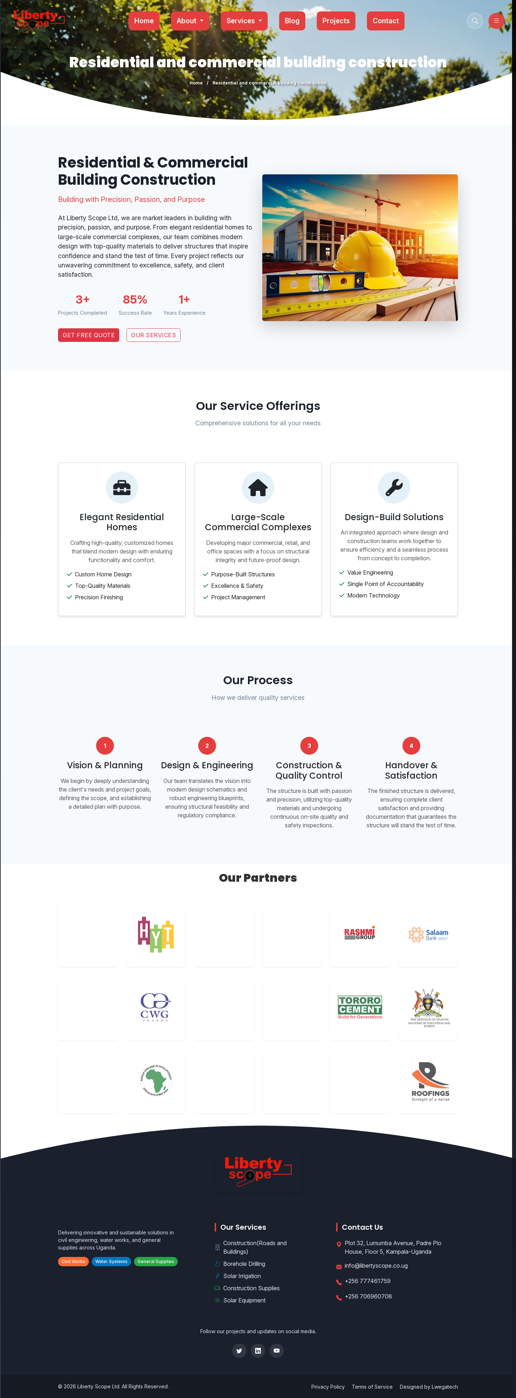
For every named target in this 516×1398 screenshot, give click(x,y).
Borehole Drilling (240, 1263)
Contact (386, 20)
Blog (292, 20)
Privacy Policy (328, 1387)
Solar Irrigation (238, 1276)
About (188, 20)
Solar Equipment (240, 1300)
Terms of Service (372, 1387)
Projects (336, 20)
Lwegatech (445, 1387)
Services (242, 20)
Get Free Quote (89, 335)
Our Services (153, 335)
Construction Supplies (247, 1288)
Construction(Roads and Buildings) (251, 1247)
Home (144, 20)
